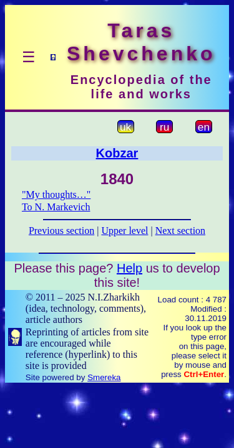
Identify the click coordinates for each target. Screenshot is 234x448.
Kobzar (117, 153)
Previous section (61, 230)
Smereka (103, 377)
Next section (180, 230)
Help (129, 268)
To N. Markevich (56, 207)
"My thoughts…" (56, 194)
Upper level (124, 230)
